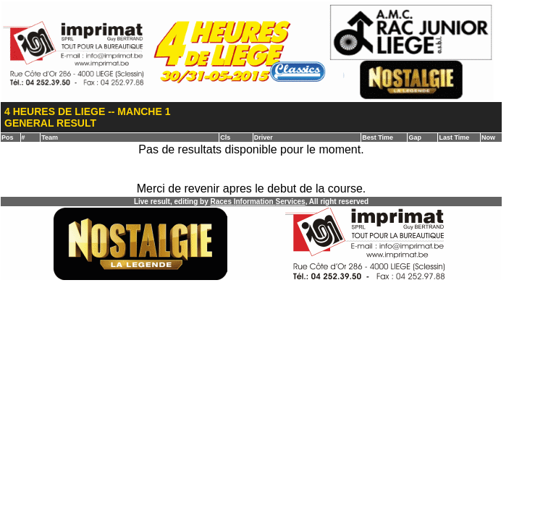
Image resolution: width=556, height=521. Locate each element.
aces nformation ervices (257, 202)
